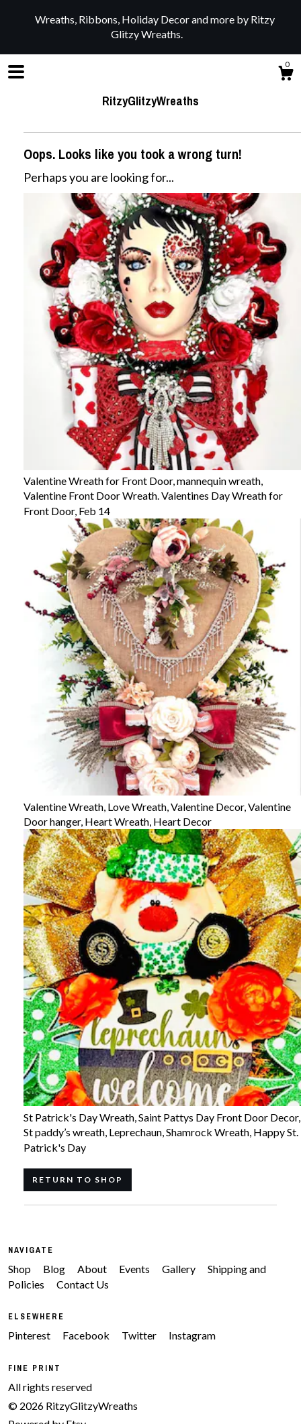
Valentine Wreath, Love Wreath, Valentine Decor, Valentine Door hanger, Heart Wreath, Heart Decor (162, 806)
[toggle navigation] (16, 71)
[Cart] (285, 75)
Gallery (180, 1268)
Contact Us (82, 1284)
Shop (20, 1268)
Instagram (192, 1335)
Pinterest (30, 1335)
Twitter (140, 1335)
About (93, 1268)
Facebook (87, 1335)
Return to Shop (77, 1179)
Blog (55, 1268)
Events (135, 1268)
